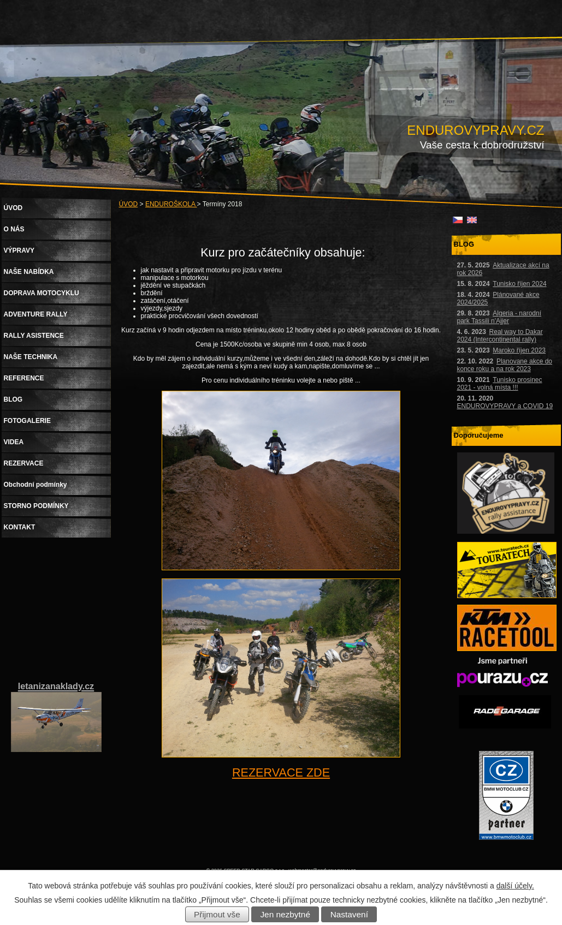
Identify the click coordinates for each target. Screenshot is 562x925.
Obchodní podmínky (35, 484)
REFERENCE (24, 378)
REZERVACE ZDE (281, 772)
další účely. (515, 885)
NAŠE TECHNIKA (31, 357)
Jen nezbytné (285, 914)
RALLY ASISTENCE (34, 335)
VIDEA (14, 442)
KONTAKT (20, 527)
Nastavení (349, 914)
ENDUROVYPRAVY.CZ (475, 130)
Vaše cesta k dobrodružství (482, 145)
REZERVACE (24, 463)
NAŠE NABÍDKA (29, 272)
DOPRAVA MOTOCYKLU (41, 293)
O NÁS (14, 229)
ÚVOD (128, 204)
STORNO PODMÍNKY (36, 506)
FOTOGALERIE (27, 421)
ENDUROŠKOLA (171, 204)
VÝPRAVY (19, 250)
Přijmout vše (217, 914)
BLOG (13, 399)
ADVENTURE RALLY (36, 314)
